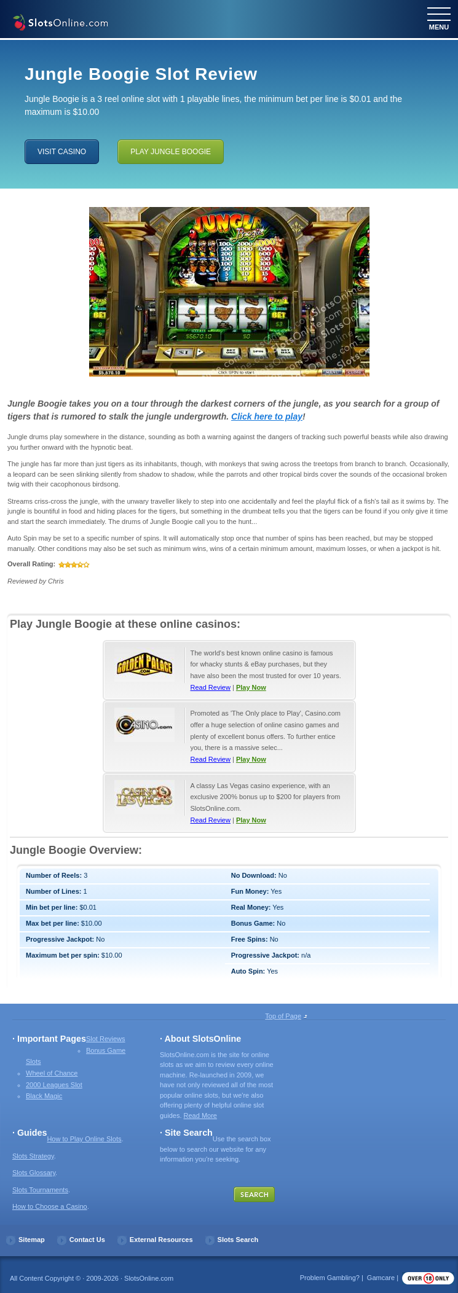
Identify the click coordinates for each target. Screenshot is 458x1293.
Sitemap (31, 1239)
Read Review (211, 687)
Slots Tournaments (40, 1189)
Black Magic (44, 1096)
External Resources (161, 1239)
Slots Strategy (33, 1156)
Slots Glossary (33, 1172)
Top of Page (283, 1016)
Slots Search (238, 1239)
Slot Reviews (105, 1038)
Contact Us (87, 1239)
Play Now (251, 687)
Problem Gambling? (330, 1277)
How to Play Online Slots (84, 1139)
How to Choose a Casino (49, 1206)
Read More (200, 1115)
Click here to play (266, 416)
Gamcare (381, 1277)
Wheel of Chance (51, 1073)
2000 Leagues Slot (54, 1084)
